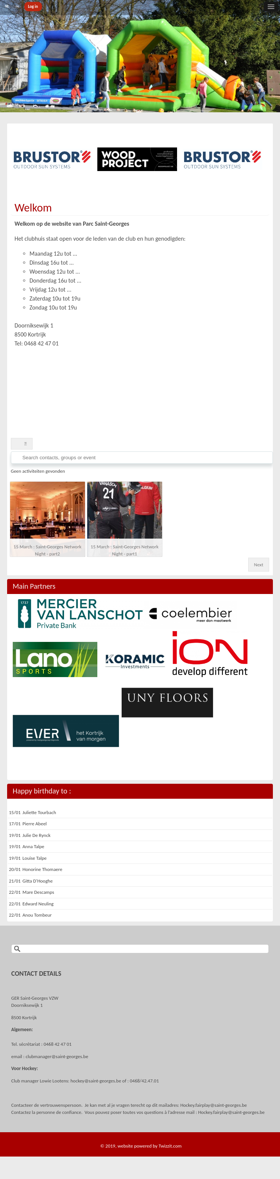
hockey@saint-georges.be (95, 1081)
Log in (33, 6)
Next (259, 564)
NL (7, 6)
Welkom (33, 207)
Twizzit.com (170, 1146)
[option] (52, 159)
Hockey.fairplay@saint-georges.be (213, 1105)
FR (17, 6)
